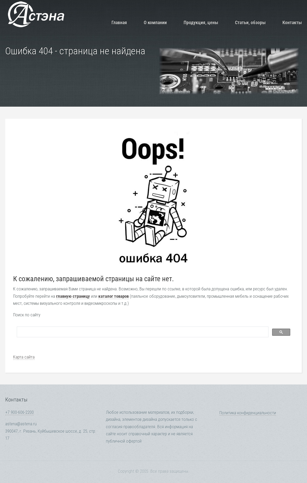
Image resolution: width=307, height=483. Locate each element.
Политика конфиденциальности (247, 412)
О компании (155, 22)
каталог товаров (113, 296)
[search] (142, 332)
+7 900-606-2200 (19, 412)
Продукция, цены (201, 22)
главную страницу (73, 296)
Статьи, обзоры (250, 22)
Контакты (292, 22)
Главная (119, 22)
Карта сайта (24, 357)
